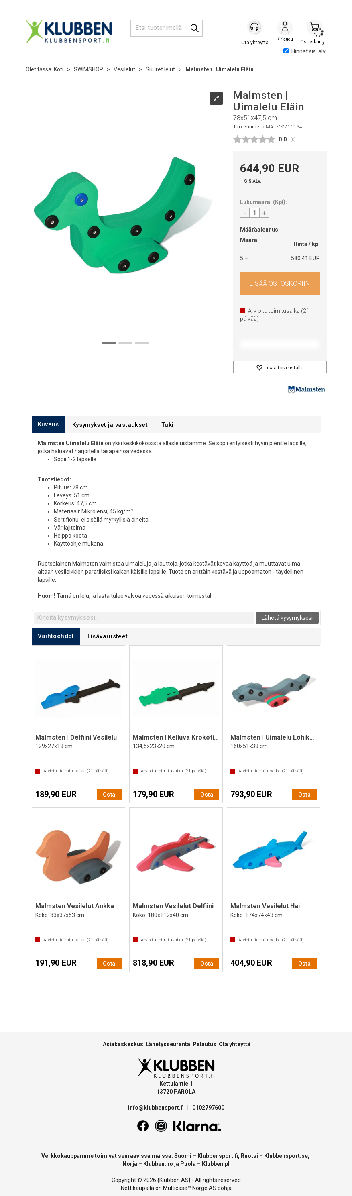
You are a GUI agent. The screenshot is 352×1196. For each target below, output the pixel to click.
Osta (280, 283)
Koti (58, 69)
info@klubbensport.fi (156, 1107)
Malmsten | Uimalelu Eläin (219, 69)
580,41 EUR (305, 258)
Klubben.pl (216, 1164)
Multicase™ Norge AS (189, 1188)
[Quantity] (254, 213)
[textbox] (144, 617)
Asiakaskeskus (123, 1044)
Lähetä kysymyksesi (287, 618)
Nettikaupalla (137, 1188)
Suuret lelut (160, 69)
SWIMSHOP (88, 69)
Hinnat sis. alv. (304, 51)
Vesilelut (124, 69)
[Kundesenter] (255, 28)
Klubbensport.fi (217, 1156)
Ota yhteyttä (234, 1044)
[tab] (48, 424)
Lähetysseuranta (168, 1044)
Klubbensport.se (286, 1156)
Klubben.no (158, 1164)
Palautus (204, 1044)
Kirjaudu (285, 28)
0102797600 (208, 1107)
